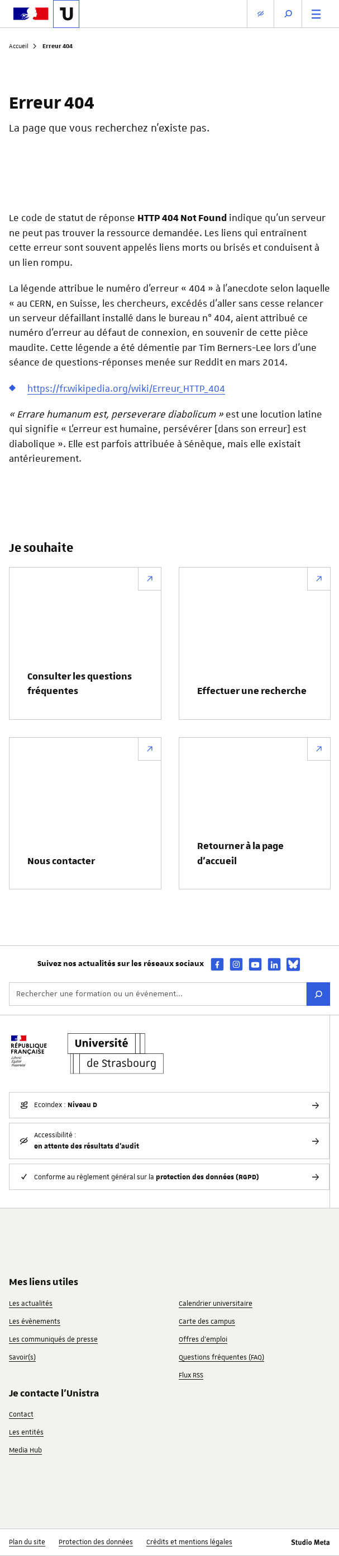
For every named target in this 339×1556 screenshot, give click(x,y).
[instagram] (236, 964)
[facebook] (217, 964)
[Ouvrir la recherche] (288, 13)
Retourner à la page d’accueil (240, 853)
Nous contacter (61, 861)
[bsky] (293, 964)
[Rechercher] (318, 994)
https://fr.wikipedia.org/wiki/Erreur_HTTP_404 (126, 388)
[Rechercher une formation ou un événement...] (158, 994)
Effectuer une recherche (252, 691)
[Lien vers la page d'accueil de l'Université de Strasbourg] (66, 14)
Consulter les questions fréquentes (79, 684)
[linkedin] (274, 964)
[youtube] (255, 964)
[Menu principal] (316, 13)
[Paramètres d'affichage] (260, 13)
